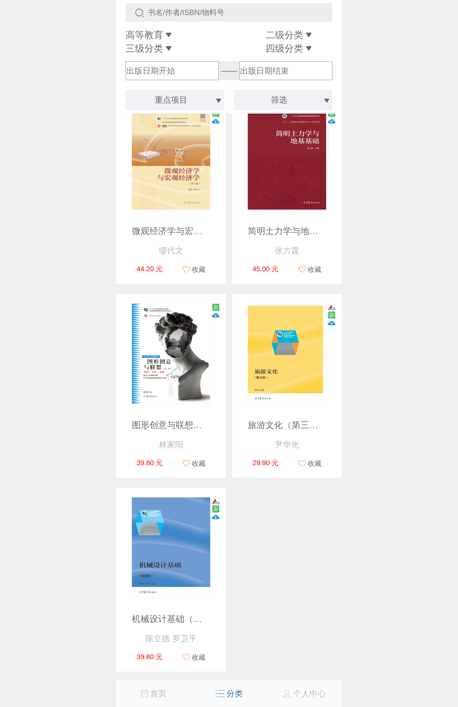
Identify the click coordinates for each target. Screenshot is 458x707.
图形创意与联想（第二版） (184, 425)
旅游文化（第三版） (287, 425)
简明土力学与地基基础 (292, 231)
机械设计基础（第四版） (180, 619)
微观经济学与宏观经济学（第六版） (202, 231)
